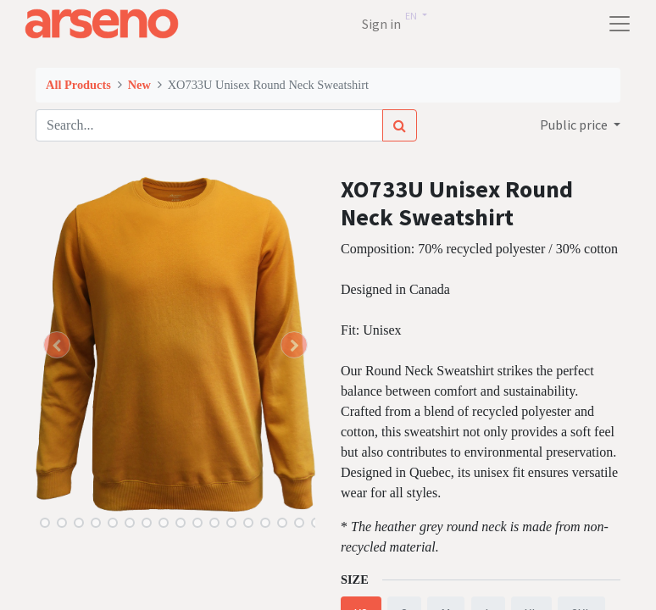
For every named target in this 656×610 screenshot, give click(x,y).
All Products (78, 85)
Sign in (381, 23)
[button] (57, 344)
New (139, 85)
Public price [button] (575, 124)
